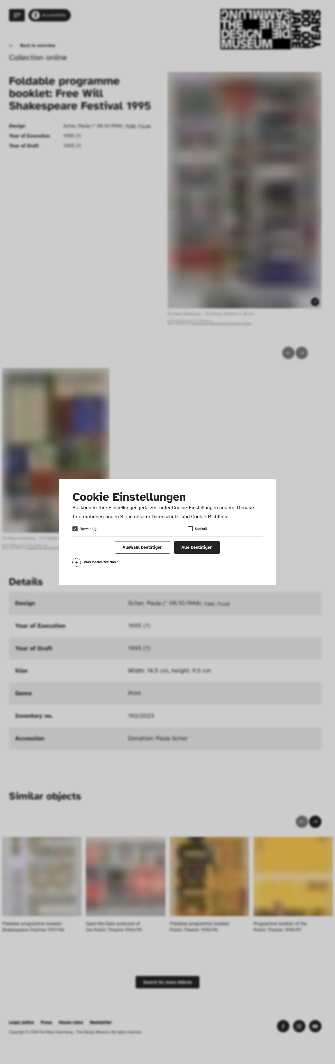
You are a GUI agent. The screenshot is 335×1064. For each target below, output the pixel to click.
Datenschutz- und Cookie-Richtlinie (190, 516)
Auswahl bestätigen (142, 547)
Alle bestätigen (197, 547)
